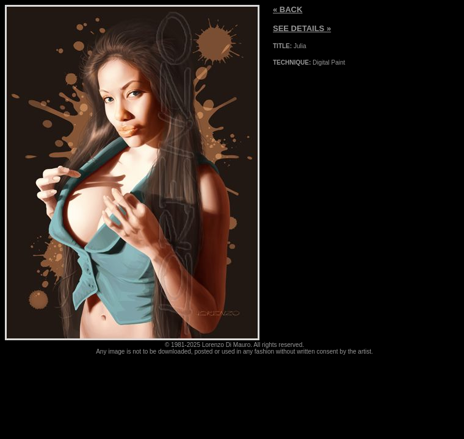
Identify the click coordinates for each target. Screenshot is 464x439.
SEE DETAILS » (302, 28)
